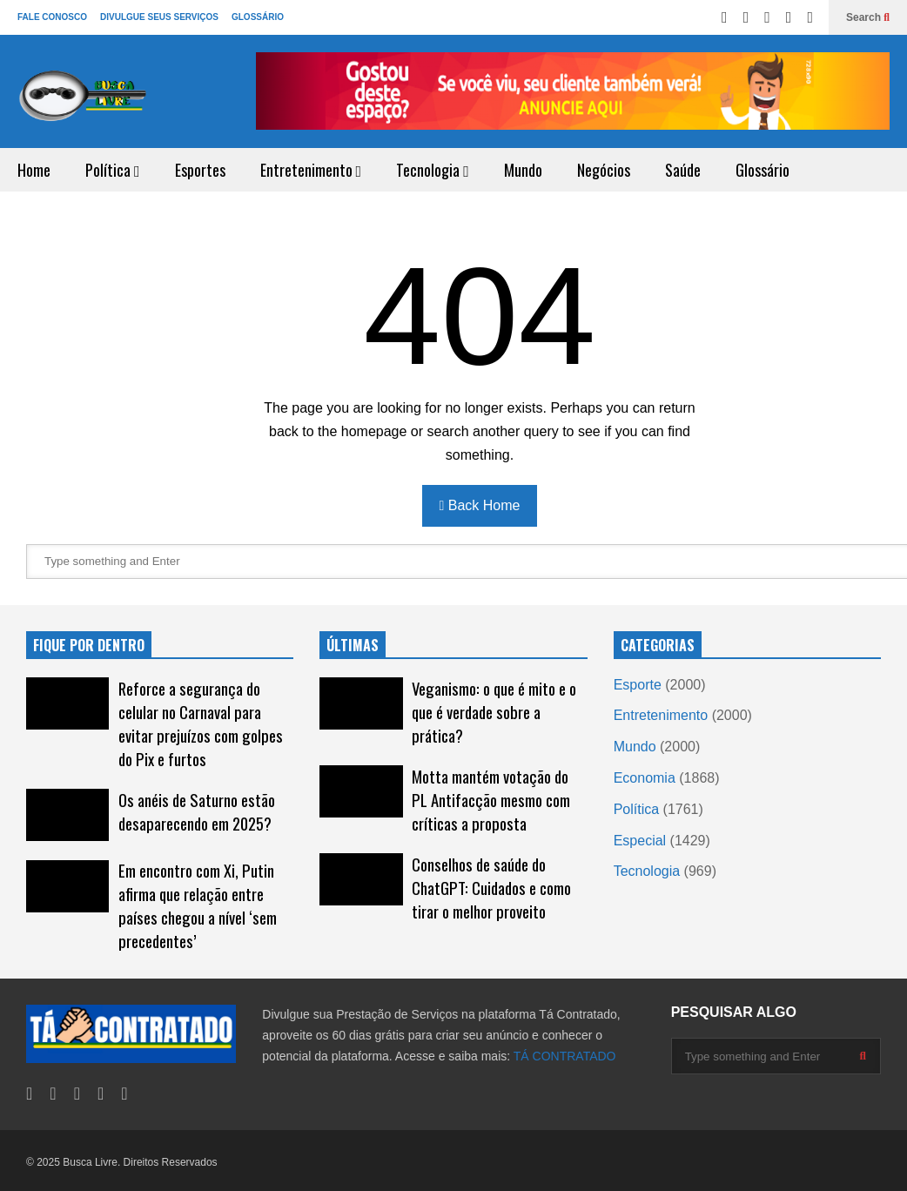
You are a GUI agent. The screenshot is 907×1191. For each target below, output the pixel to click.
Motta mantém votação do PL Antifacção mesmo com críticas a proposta (491, 799)
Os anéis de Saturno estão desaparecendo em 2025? (196, 811)
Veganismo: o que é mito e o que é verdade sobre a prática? (494, 711)
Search (868, 17)
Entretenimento (311, 169)
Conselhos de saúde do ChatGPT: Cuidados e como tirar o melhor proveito (491, 887)
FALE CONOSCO (52, 17)
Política (112, 169)
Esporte (638, 684)
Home (33, 169)
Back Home (480, 505)
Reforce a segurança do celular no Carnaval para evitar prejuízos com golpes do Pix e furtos (200, 723)
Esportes (200, 169)
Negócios (603, 169)
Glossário (762, 169)
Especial (640, 840)
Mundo (523, 169)
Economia (644, 777)
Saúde (683, 169)
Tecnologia (432, 169)
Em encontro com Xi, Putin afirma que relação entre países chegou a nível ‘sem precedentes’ (197, 905)
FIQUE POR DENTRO (88, 645)
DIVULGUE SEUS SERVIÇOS (159, 17)
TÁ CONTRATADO (565, 1056)
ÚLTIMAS (352, 645)
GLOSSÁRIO (258, 17)
